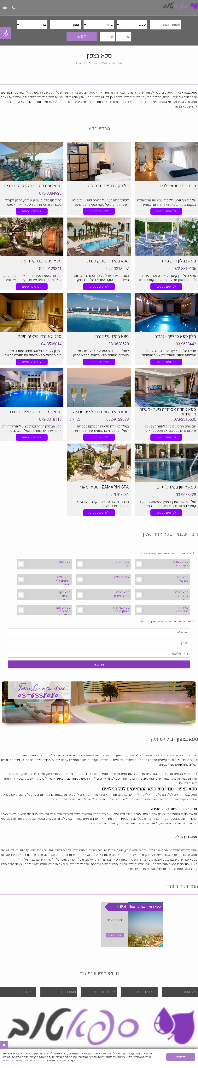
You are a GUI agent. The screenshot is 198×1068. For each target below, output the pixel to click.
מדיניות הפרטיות (12, 1060)
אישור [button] (180, 1057)
